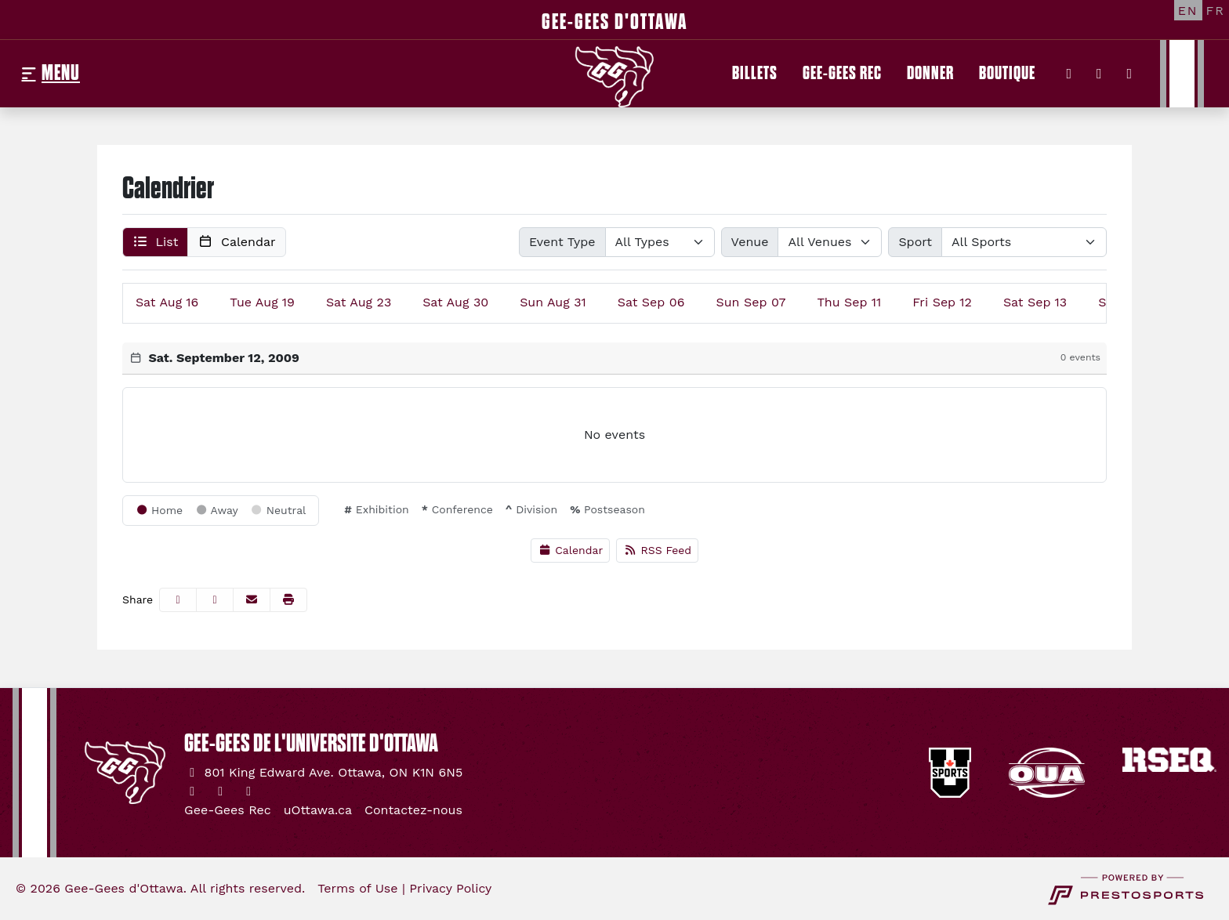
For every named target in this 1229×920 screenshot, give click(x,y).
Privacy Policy (450, 888)
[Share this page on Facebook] (178, 600)
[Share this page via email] (251, 600)
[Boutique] (1007, 74)
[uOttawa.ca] (318, 810)
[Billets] (755, 74)
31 (553, 302)
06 (651, 302)
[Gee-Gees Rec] (842, 74)
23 (358, 302)
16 (167, 302)
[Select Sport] (1024, 242)
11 (850, 302)
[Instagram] (1099, 74)
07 (750, 302)
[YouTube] (1130, 74)
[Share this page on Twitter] (215, 600)
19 (262, 302)
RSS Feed (657, 550)
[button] (155, 242)
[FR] (1215, 10)
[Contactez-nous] (413, 810)
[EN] (1188, 10)
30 (455, 302)
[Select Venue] (830, 242)
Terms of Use (357, 888)
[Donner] (930, 74)
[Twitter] (1069, 74)
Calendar (570, 550)
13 (1035, 302)
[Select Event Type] (660, 242)
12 (942, 302)
